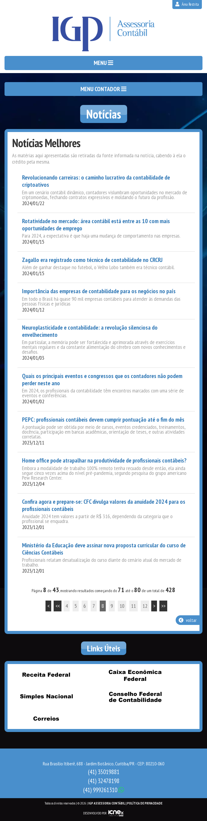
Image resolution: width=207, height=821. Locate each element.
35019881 (103, 772)
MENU (103, 63)
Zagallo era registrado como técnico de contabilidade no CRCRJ (92, 259)
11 (133, 605)
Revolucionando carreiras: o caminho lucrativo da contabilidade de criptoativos (96, 181)
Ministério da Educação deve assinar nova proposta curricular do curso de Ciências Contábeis (104, 549)
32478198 (103, 781)
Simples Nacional (46, 696)
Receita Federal (46, 674)
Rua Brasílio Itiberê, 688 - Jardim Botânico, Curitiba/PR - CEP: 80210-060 (103, 764)
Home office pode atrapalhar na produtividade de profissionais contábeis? (104, 460)
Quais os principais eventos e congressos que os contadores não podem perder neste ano (102, 379)
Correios (46, 718)
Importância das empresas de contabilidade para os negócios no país (99, 291)
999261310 (103, 790)
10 (122, 605)
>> (163, 605)
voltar (187, 620)
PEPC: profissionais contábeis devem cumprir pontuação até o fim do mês (103, 419)
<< (57, 605)
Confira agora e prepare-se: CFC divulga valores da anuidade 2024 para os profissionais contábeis (103, 505)
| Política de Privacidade (144, 803)
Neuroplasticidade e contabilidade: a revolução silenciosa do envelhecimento (90, 331)
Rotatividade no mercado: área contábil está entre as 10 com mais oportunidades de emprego (96, 224)
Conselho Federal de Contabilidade (135, 696)
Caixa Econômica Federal (135, 675)
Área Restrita (187, 4)
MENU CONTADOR (103, 89)
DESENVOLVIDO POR (95, 813)
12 (145, 605)
